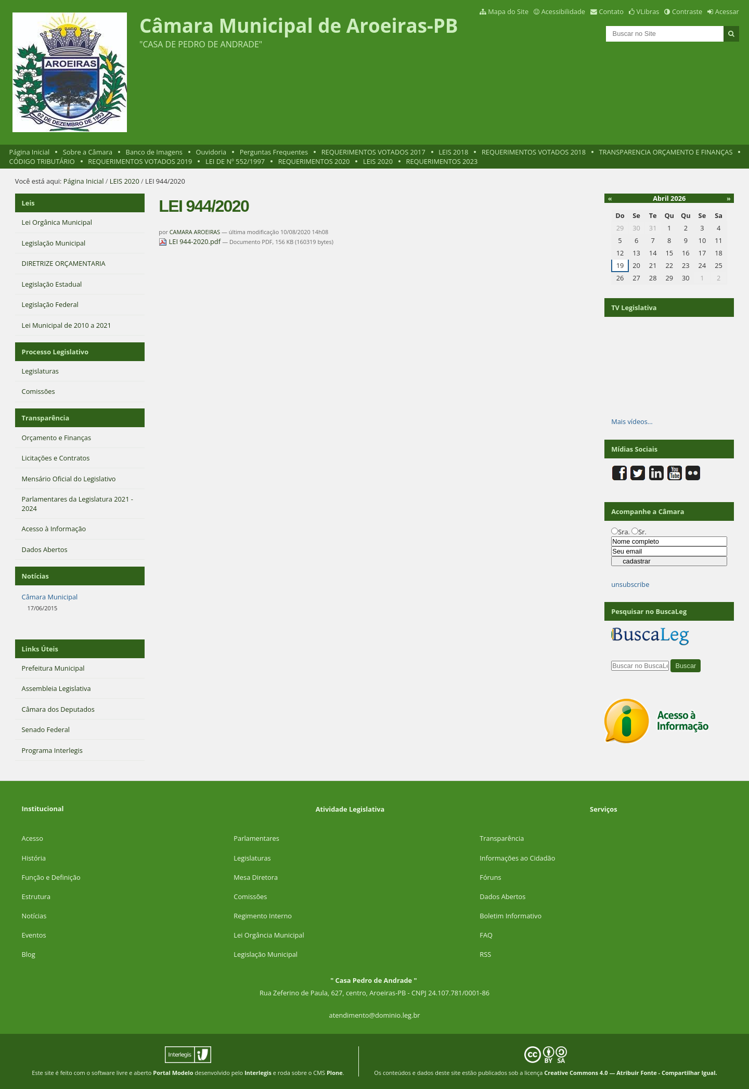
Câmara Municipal (50, 596)
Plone (335, 1073)
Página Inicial (29, 152)
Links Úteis (40, 649)
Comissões (250, 896)
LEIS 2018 (453, 152)
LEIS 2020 (378, 161)
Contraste (687, 11)
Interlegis (258, 1073)
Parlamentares (256, 838)
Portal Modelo (173, 1073)
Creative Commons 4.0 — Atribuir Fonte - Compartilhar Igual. (630, 1073)
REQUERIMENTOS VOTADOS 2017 (373, 152)
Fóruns (490, 877)
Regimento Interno (263, 915)
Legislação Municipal (266, 954)
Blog (28, 954)
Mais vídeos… (632, 421)
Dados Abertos (502, 896)
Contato (611, 11)
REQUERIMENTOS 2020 (314, 161)
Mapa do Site (508, 11)
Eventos (34, 935)
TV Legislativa (633, 307)
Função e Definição (51, 877)
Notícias (34, 915)
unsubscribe (630, 584)
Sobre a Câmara (87, 152)
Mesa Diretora (256, 877)
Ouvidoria (211, 152)
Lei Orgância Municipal (269, 935)
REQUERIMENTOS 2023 (442, 161)
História (34, 858)
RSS (485, 954)
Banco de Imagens (154, 152)
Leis (28, 203)
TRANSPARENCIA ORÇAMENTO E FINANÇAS (666, 152)
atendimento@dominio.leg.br (374, 1015)
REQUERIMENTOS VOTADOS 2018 (534, 152)
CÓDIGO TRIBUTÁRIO (42, 161)
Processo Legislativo (55, 351)
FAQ (486, 935)
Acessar (727, 11)
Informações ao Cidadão (517, 858)
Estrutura (36, 896)
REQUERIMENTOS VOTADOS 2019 (140, 161)
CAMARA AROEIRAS (195, 232)
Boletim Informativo (510, 915)
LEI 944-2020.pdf (190, 241)
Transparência (46, 417)
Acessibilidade (563, 11)
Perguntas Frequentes (274, 152)
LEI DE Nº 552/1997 (235, 161)
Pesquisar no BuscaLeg (649, 611)
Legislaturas (252, 858)
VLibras (648, 11)
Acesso (32, 838)
